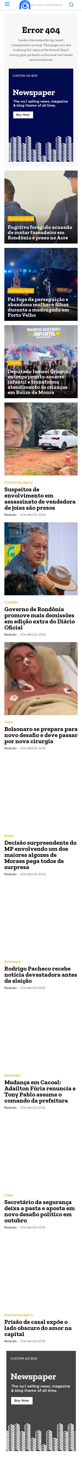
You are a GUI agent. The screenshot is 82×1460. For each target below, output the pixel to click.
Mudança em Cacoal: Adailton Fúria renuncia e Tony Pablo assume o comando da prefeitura (40, 1091)
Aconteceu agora (21, 218)
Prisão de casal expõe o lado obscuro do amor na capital (38, 1328)
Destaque (12, 961)
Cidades (14, 363)
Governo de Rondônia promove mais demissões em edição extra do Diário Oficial (39, 618)
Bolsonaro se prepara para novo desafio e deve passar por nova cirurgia (41, 735)
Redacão (10, 515)
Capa (8, 722)
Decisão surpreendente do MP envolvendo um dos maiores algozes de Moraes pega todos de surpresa (40, 855)
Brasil (8, 835)
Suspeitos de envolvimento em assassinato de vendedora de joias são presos (40, 498)
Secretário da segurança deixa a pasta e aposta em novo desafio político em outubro (39, 1211)
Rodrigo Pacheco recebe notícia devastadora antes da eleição (40, 974)
